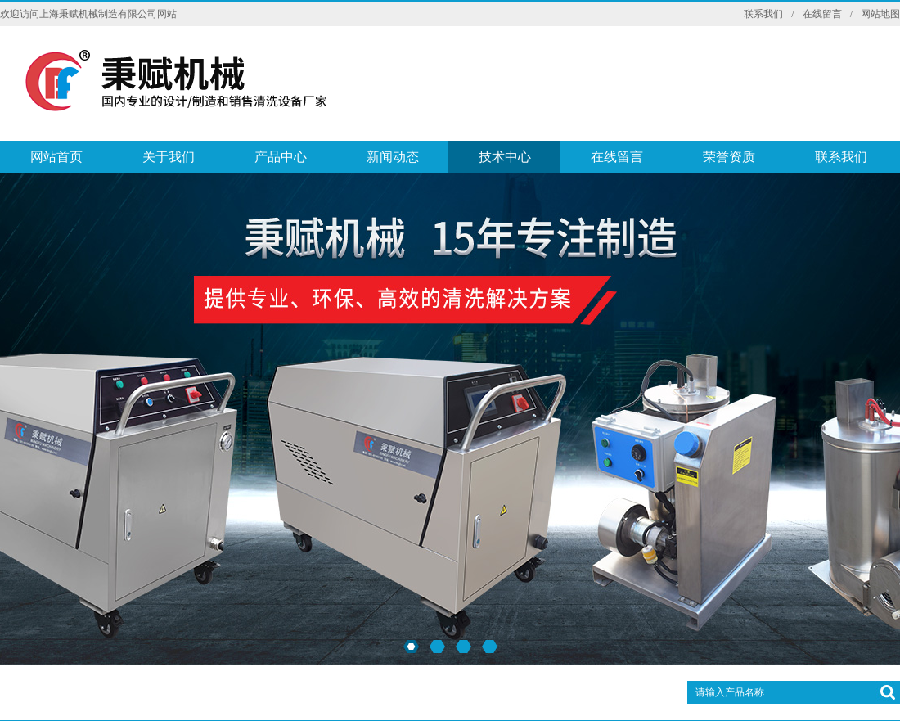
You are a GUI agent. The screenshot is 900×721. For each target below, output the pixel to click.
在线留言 (822, 14)
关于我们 (168, 157)
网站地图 (880, 14)
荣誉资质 (729, 157)
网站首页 (56, 157)
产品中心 (280, 157)
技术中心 (505, 157)
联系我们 (763, 14)
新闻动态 (393, 157)
